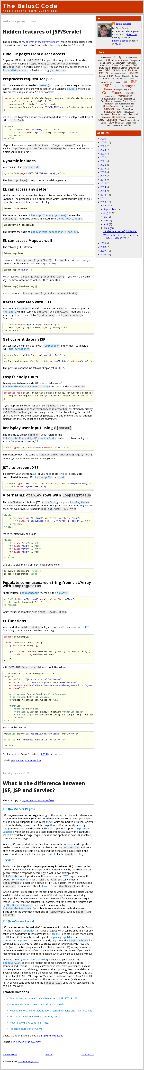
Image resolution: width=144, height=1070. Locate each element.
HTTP (64, 875)
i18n (112, 79)
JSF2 (107, 86)
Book (100, 60)
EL (107, 73)
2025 (103, 146)
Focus (117, 76)
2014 (103, 187)
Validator (111, 119)
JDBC (118, 82)
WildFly (127, 125)
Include (131, 79)
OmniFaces (112, 93)
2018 (103, 172)
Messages (118, 90)
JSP (13, 760)
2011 (103, 198)
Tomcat (50, 853)
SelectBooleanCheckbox (124, 104)
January (107, 228)
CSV (108, 65)
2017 (103, 175)
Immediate (121, 78)
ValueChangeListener (129, 120)
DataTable (104, 67)
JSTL (52, 828)
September (109, 209)
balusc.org (132, 34)
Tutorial (133, 114)
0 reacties (57, 1035)
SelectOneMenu (111, 106)
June (105, 220)
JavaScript (106, 82)
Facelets (55, 933)
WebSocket (131, 123)
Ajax (121, 57)
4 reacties (56, 753)
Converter (131, 63)
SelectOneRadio (128, 106)
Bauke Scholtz (123, 23)
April (105, 224)
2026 (103, 142)
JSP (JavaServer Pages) (19, 808)
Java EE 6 (47, 885)
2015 (103, 183)
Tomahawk (104, 114)
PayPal (118, 43)
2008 (103, 247)
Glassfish (125, 76)
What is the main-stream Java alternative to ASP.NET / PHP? (43, 997)
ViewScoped (116, 122)
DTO (107, 70)
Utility (101, 120)
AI (115, 57)
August (107, 213)
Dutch (116, 70)
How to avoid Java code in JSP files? (29, 1022)
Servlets (8, 859)
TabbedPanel (128, 112)
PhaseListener (108, 98)
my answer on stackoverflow (38, 800)
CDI (107, 60)
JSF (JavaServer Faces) (18, 920)
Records (133, 101)
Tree (124, 115)
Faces (102, 76)
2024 (103, 149)
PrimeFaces (106, 101)
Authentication (131, 57)
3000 (103, 138)
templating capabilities (61, 936)
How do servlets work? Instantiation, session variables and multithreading (51, 1010)
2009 (103, 243)
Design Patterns (119, 68)
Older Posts (87, 1054)
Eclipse (133, 70)
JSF (133, 81)
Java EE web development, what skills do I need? (37, 1004)
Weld (108, 125)
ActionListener (106, 57)
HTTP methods (21, 879)
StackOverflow (33, 760)
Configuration (119, 63)
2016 (103, 179)
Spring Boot (128, 109)
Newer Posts (10, 1054)
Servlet (20, 760)
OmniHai (129, 93)
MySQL (128, 89)
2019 (103, 168)
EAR (124, 71)
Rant (125, 101)
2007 (103, 250)
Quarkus (117, 101)
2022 (103, 157)
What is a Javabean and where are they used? (35, 1016)
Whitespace (117, 125)
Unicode (106, 117)
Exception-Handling (118, 73)
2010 (103, 202)
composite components (16, 940)
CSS (102, 65)
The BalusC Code (30, 6)
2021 (103, 161)
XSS (34, 473)
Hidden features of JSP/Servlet (42, 31)
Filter (110, 75)
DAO (134, 65)
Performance (124, 96)
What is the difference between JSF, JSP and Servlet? (44, 786)
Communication (120, 60)
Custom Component (121, 65)
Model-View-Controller (34, 959)
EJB (101, 73)
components (29, 930)
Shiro (118, 109)
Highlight (134, 76)
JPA (125, 82)
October (108, 205)
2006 (103, 254)
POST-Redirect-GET (127, 99)
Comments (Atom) (28, 1061)
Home (49, 1054)
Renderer (108, 103)
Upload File (119, 117)
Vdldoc (103, 123)
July (105, 216)
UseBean (131, 117)
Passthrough (109, 96)
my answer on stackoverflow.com (40, 41)
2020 (103, 164)
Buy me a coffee (120, 40)
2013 (103, 190)
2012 (103, 194)
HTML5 (106, 79)
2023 (103, 153)
